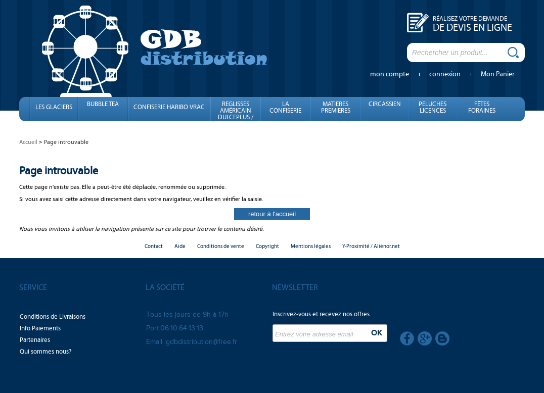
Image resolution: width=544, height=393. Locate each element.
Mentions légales (311, 246)
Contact (154, 246)
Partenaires (35, 340)
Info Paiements (40, 328)
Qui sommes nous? (45, 352)
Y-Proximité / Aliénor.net (371, 246)
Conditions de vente (220, 246)
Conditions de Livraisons (52, 317)
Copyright (267, 246)
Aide (180, 246)
